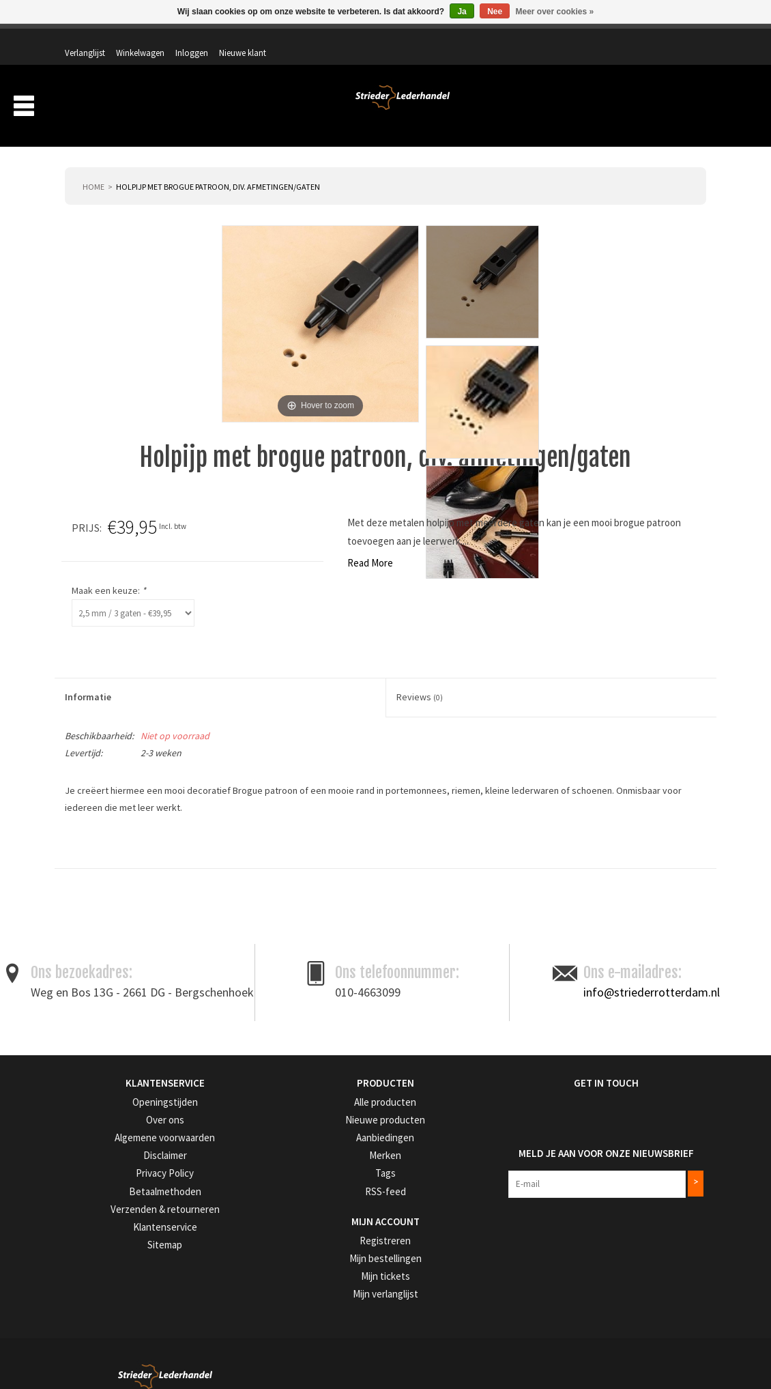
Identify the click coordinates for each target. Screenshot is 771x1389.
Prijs (472, 509)
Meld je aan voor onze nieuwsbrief (594, 1127)
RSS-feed (301, 1169)
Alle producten (311, 1083)
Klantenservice (91, 1203)
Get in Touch (538, 1064)
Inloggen (621, 38)
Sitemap (80, 1221)
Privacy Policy (91, 1152)
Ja (461, 11)
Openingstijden (92, 1083)
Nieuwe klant (671, 38)
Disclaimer (84, 1135)
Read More (94, 544)
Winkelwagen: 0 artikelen (654, 68)
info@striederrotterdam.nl (651, 974)
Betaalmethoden (95, 1169)
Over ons (480, 108)
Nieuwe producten (318, 1100)
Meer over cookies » (555, 11)
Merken (682, 108)
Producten (408, 108)
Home (93, 168)
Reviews (419, 679)
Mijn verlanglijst (313, 1270)
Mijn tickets (305, 1252)
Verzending (543, 108)
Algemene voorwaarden (109, 1117)
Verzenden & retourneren (110, 1186)
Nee (494, 11)
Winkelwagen (569, 38)
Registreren (305, 1218)
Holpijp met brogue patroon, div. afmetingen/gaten (218, 168)
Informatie (88, 679)
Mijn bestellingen (315, 1235)
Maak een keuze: (496, 572)
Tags (293, 1152)
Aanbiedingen (617, 108)
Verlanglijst (514, 38)
